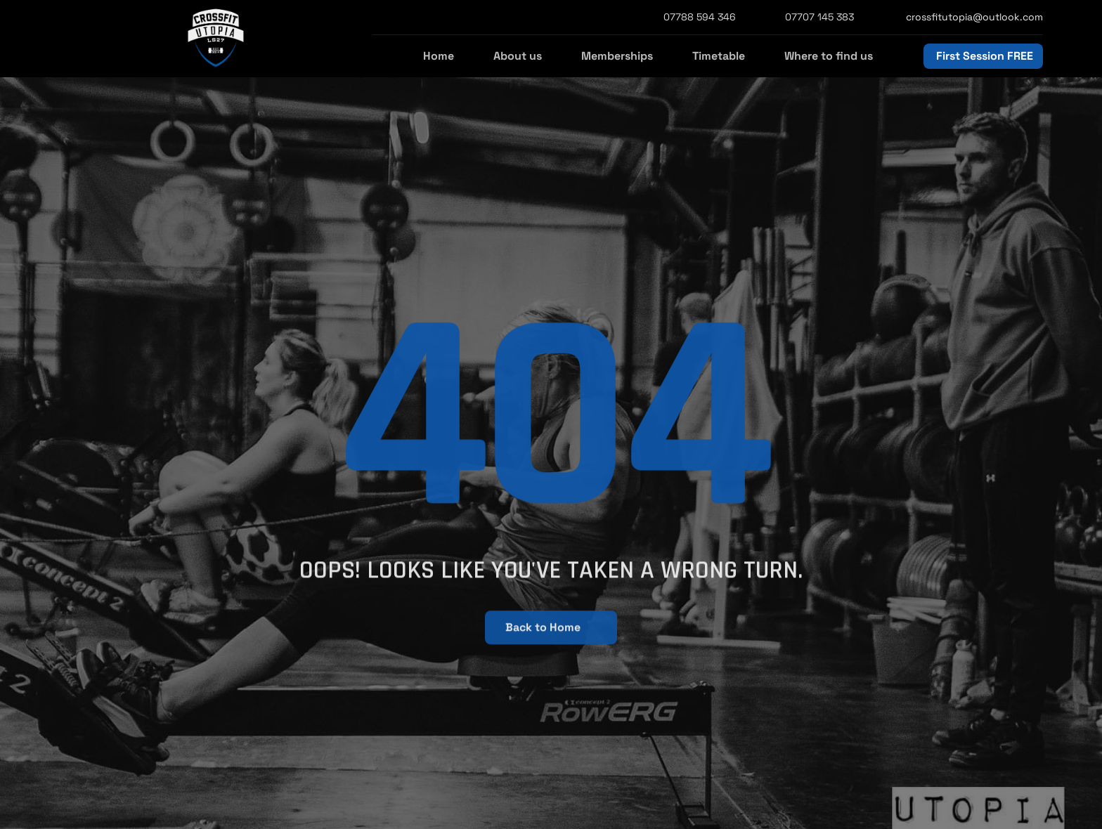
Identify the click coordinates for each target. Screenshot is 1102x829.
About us (517, 55)
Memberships (617, 55)
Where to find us (828, 55)
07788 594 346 (699, 17)
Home (438, 55)
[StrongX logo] (215, 38)
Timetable (718, 55)
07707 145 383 (819, 17)
